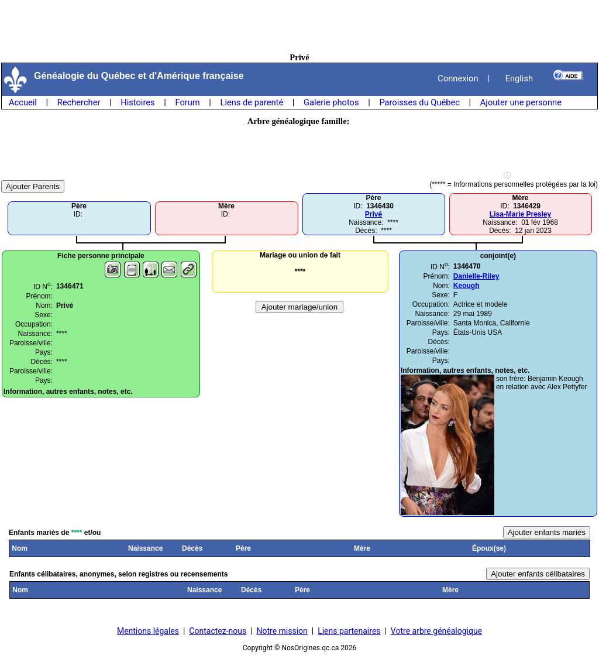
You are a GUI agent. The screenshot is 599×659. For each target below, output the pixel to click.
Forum (187, 102)
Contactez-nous (217, 631)
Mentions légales (148, 631)
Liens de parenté (252, 102)
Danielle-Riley (476, 276)
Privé (373, 214)
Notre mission (282, 631)
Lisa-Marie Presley (520, 214)
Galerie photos (331, 102)
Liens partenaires (349, 631)
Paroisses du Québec (419, 102)
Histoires (137, 102)
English (519, 78)
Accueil (23, 102)
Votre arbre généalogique (436, 631)
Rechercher (79, 102)
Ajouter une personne (521, 102)
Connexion (458, 78)
